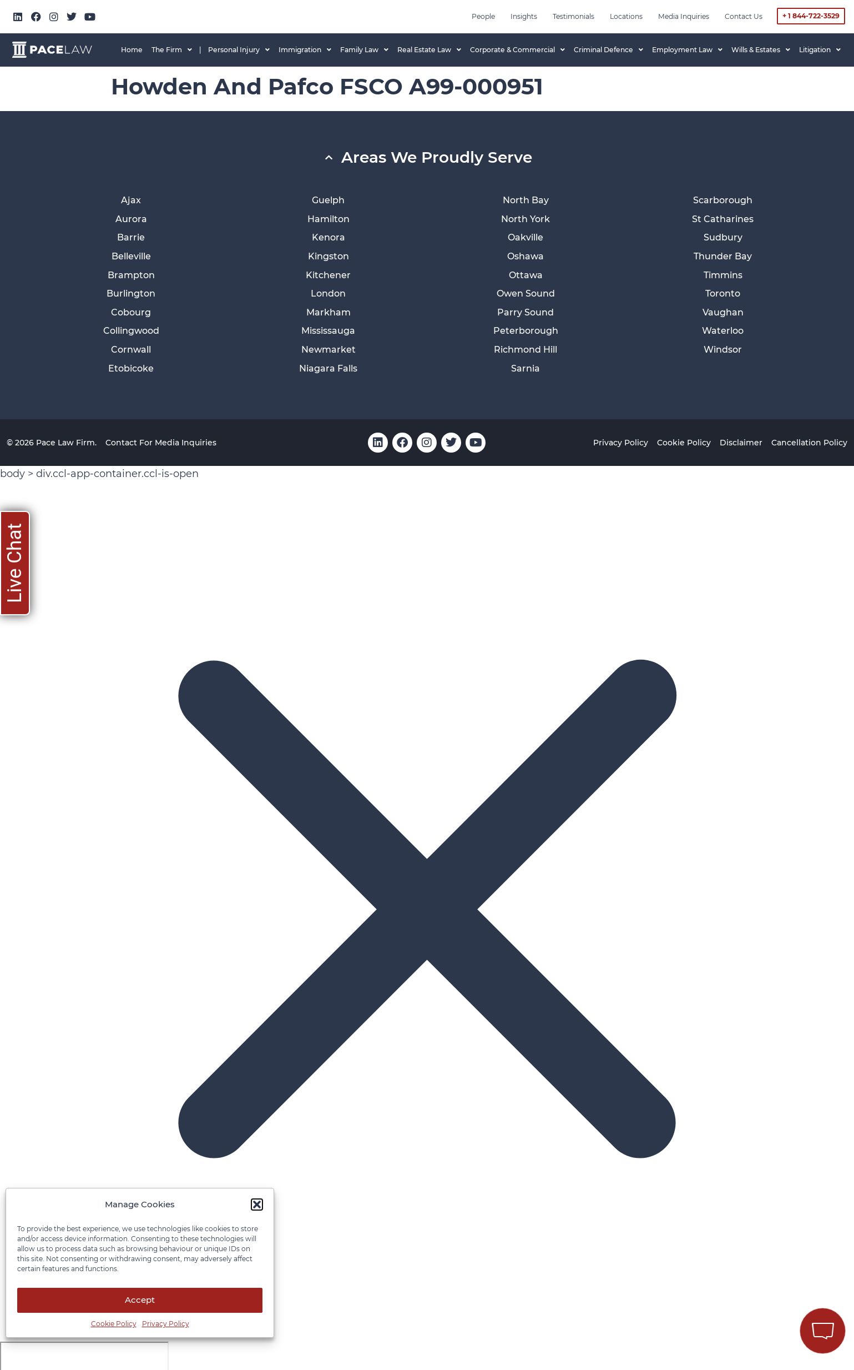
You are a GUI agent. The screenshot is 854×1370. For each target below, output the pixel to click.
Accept (140, 1299)
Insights (524, 16)
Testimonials (573, 16)
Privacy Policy (165, 1323)
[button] (256, 1204)
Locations (626, 16)
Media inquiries (683, 16)
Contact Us (743, 16)
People (483, 16)
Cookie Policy (114, 1323)
